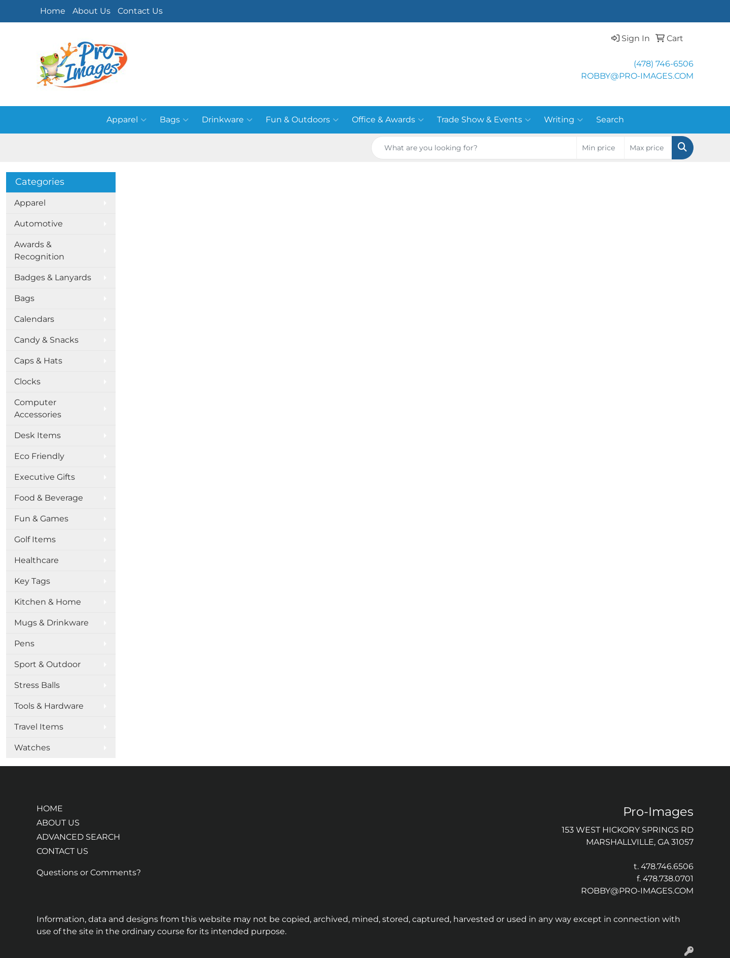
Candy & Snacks (46, 340)
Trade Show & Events (484, 120)
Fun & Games (41, 518)
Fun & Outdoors (302, 120)
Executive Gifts (44, 477)
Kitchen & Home (47, 602)
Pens (24, 643)
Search (610, 119)
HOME (49, 808)
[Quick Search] (474, 147)
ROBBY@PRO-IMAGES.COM (637, 76)
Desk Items (37, 435)
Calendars (34, 319)
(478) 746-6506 (664, 64)
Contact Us (140, 11)
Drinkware (227, 120)
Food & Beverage (48, 498)
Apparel (126, 120)
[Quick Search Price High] (648, 147)
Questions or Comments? (88, 872)
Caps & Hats (38, 361)
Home (52, 11)
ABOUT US (58, 823)
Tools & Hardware (49, 706)
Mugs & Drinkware (51, 622)
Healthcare (36, 560)
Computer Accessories (37, 408)
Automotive (38, 223)
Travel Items (38, 727)
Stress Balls (37, 685)
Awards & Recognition (39, 250)
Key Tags (32, 581)
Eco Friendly (39, 456)
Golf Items (35, 539)
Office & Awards (388, 120)
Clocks (27, 381)
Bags (174, 120)
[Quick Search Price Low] (600, 147)
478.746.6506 (667, 866)
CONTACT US (62, 851)
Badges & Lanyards (52, 277)
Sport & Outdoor (47, 664)
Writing (563, 120)
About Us (91, 11)
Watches (32, 747)
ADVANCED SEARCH (78, 837)
